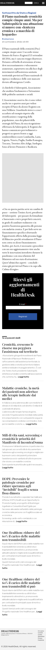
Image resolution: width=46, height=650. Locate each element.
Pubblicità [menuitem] (41, 640)
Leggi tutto (23, 377)
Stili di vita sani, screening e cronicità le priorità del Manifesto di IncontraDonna (22, 438)
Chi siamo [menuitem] (41, 631)
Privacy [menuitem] (40, 638)
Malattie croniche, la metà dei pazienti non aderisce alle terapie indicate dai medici (20, 393)
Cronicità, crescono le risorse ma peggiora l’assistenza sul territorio (20, 348)
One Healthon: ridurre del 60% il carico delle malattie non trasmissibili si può (21, 582)
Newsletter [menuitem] (41, 636)
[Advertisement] (23, 178)
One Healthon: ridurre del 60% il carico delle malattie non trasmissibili (21, 536)
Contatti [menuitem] (40, 633)
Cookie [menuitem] (40, 634)
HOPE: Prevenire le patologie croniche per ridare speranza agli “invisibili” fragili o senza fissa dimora (20, 486)
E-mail (22, 304)
